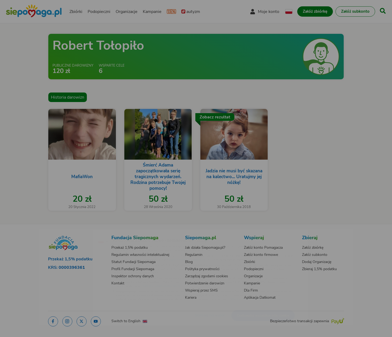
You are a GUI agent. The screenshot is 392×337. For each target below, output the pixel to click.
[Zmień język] (80, 232)
